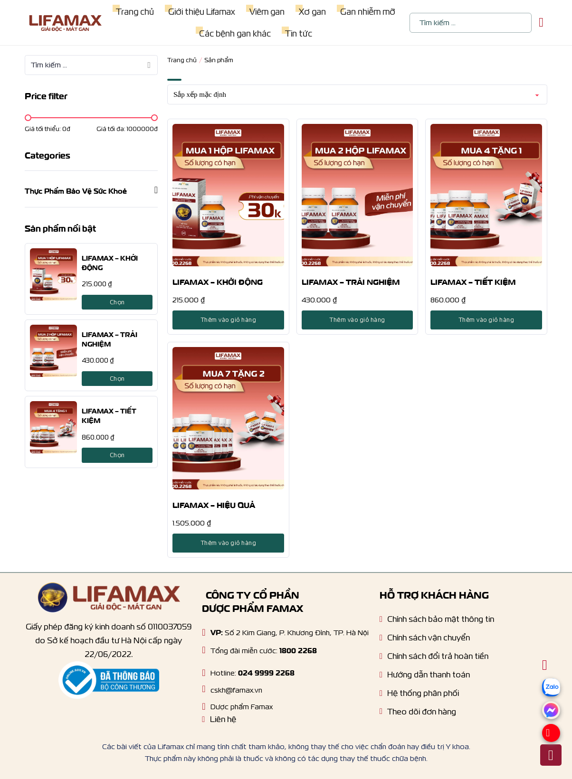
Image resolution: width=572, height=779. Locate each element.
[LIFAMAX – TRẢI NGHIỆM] (53, 351)
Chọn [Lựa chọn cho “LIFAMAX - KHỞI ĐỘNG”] (117, 302)
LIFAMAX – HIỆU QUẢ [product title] (213, 504)
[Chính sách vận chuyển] (425, 640)
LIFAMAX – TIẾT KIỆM (109, 414)
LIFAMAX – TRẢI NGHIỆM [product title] (351, 281)
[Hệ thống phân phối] (419, 695)
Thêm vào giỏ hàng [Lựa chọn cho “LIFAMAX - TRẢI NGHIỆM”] (357, 320)
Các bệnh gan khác (235, 33)
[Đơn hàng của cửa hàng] (357, 94)
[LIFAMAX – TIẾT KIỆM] (53, 427)
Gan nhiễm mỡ (367, 12)
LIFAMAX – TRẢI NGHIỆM (109, 338)
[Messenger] (551, 717)
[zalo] (551, 699)
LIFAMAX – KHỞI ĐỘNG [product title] (217, 281)
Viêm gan (267, 12)
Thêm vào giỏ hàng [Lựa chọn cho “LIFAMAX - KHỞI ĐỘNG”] (228, 320)
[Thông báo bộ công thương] (108, 680)
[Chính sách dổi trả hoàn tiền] (434, 658)
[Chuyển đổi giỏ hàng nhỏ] (541, 22)
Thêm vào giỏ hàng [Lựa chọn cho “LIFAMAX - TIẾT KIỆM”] (486, 320)
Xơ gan (312, 12)
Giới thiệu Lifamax (201, 12)
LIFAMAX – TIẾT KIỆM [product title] (473, 281)
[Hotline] (203, 650)
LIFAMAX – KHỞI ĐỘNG (110, 262)
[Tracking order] (418, 714)
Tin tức (298, 33)
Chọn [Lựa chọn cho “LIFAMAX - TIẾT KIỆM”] (117, 455)
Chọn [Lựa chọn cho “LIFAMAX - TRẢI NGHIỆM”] (117, 378)
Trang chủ (135, 12)
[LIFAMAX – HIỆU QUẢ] (228, 418)
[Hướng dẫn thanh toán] (425, 677)
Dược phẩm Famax (241, 707)
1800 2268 (298, 650)
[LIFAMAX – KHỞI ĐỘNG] (53, 274)
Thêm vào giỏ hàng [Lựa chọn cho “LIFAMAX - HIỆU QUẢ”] (228, 543)
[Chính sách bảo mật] (437, 621)
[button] (91, 190)
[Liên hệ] (219, 722)
